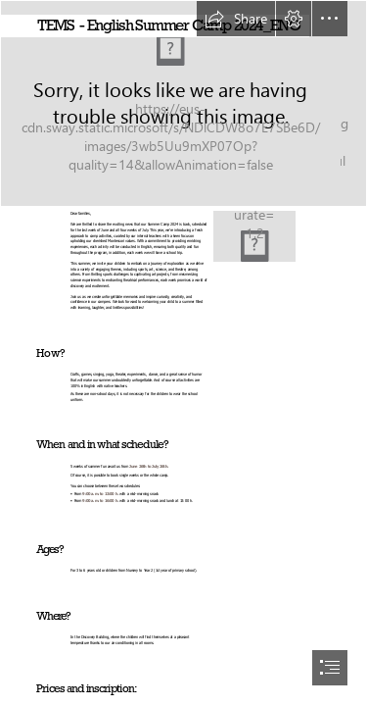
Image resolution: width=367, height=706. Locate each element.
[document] (183, 353)
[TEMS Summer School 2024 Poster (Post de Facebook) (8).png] (254, 236)
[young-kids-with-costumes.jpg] (183, 103)
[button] (236, 18)
